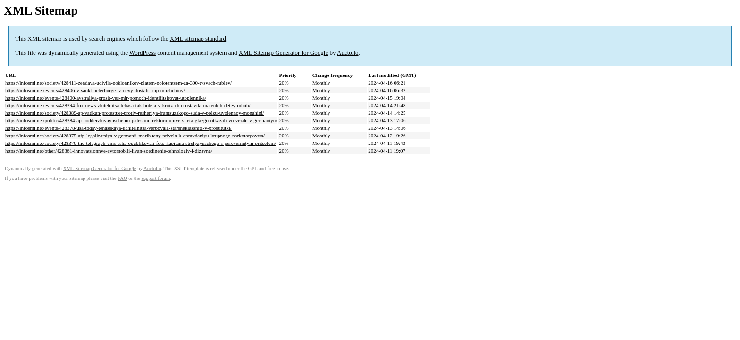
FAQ (122, 178)
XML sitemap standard (198, 38)
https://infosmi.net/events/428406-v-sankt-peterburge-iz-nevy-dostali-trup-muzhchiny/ (95, 90)
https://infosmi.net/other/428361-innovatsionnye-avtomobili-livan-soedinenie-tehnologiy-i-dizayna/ (108, 150)
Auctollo (348, 52)
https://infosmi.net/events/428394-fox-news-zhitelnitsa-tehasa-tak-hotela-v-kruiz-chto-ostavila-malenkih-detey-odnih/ (128, 105)
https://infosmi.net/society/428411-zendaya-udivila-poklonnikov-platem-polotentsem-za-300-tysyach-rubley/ (118, 82)
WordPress (142, 52)
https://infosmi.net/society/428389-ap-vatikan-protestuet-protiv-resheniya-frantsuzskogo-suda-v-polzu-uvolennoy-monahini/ (134, 113)
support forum (156, 178)
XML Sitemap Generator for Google (283, 52)
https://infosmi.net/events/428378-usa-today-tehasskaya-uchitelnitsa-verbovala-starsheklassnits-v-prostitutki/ (118, 128)
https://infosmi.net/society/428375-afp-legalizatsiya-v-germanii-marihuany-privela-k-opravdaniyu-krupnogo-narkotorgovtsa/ (135, 135)
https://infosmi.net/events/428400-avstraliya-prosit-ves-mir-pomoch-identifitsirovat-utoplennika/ (105, 98)
